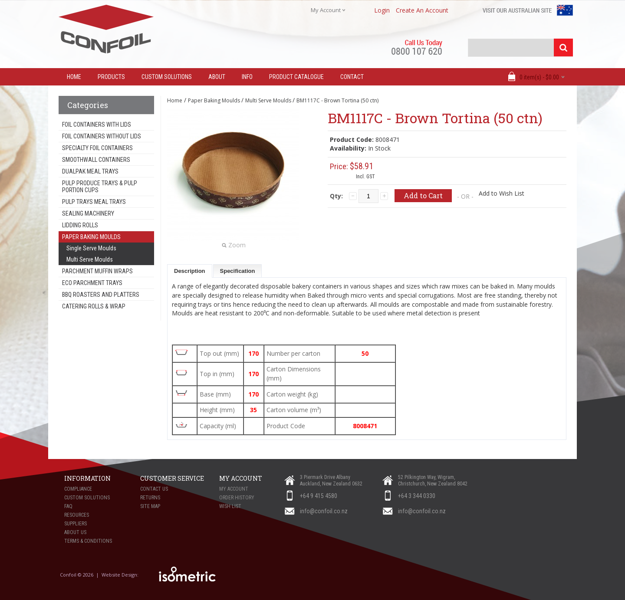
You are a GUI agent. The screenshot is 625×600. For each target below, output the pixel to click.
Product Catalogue (296, 76)
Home (174, 100)
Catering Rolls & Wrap (93, 306)
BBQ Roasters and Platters (100, 294)
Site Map (150, 506)
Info (247, 76)
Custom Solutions (166, 76)
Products (111, 76)
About (216, 76)
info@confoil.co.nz (324, 511)
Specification (237, 271)
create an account (422, 10)
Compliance (78, 489)
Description (189, 271)
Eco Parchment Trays (92, 282)
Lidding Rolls (80, 225)
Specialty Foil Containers (97, 147)
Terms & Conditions (88, 541)
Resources (76, 515)
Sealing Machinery (88, 213)
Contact (352, 76)
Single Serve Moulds (91, 248)
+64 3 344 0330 (416, 495)
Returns (150, 498)
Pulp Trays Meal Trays (94, 201)
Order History (236, 498)
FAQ (68, 506)
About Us (75, 532)
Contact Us (154, 489)
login (382, 10)
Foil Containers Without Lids (101, 136)
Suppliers (75, 524)
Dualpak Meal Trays (90, 171)
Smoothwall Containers (96, 159)
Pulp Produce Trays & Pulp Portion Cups (99, 186)
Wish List (230, 506)
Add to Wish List (501, 193)
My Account (233, 489)
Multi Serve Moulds (89, 259)
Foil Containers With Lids (96, 124)
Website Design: (121, 574)
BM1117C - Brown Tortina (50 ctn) (337, 100)
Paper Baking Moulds (91, 236)
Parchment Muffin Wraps (97, 271)
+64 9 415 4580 (318, 495)
